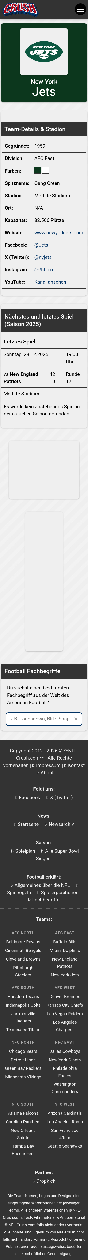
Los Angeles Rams (65, 1121)
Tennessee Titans (23, 1029)
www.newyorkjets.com (58, 232)
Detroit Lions (23, 1060)
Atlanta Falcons (23, 1113)
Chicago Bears (23, 1051)
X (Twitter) (61, 797)
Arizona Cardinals (65, 1113)
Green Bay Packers (23, 1068)
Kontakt (76, 765)
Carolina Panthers (23, 1121)
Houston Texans (23, 996)
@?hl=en (43, 269)
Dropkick (45, 1181)
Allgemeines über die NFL (42, 885)
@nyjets (43, 257)
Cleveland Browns (23, 959)
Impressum (48, 765)
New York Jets (65, 975)
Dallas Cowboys (64, 1051)
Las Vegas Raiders (65, 1013)
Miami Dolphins (65, 950)
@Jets (41, 245)
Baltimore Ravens (23, 941)
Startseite (28, 824)
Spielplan (25, 851)
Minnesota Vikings (23, 1077)
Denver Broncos (64, 996)
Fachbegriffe (46, 900)
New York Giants (65, 1060)
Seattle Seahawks (64, 1146)
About (47, 772)
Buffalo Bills (65, 941)
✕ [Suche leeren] (76, 719)
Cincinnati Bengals (23, 950)
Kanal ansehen (50, 282)
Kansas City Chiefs (64, 1005)
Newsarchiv (61, 824)
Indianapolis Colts (23, 1005)
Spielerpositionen (59, 892)
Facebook (29, 797)
